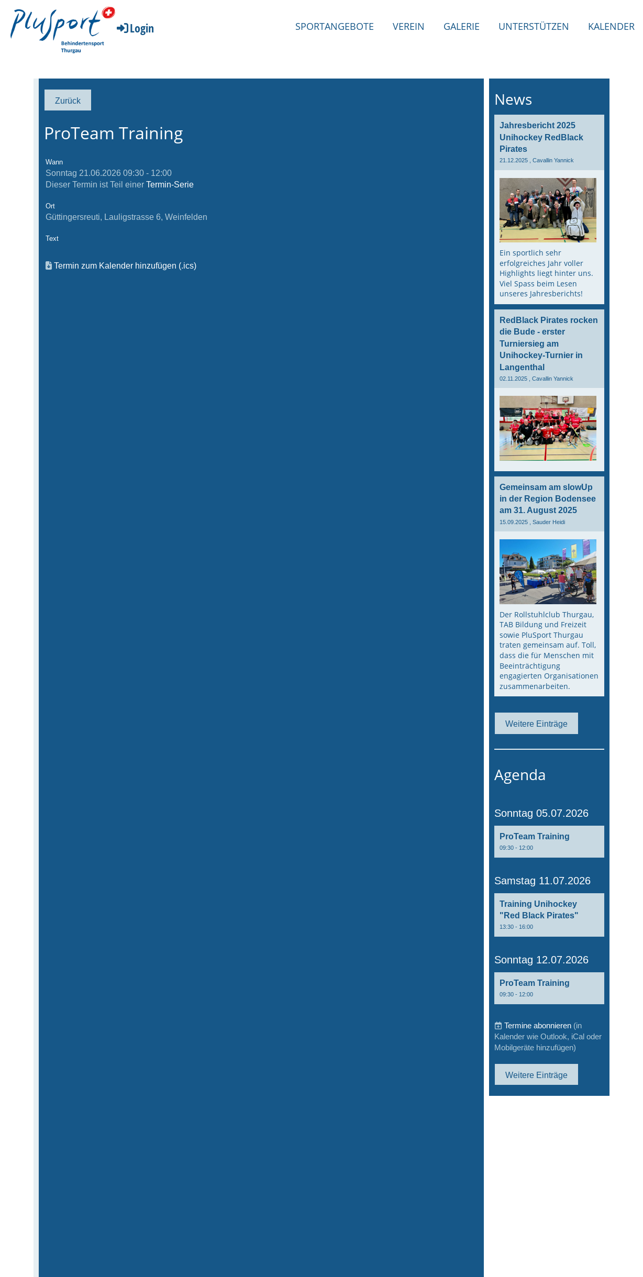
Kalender (611, 26)
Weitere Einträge (536, 723)
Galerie (462, 26)
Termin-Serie (170, 184)
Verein (409, 26)
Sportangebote (334, 26)
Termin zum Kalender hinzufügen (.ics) (125, 265)
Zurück (68, 100)
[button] (549, 842)
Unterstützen (533, 26)
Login (134, 28)
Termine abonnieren (537, 1025)
